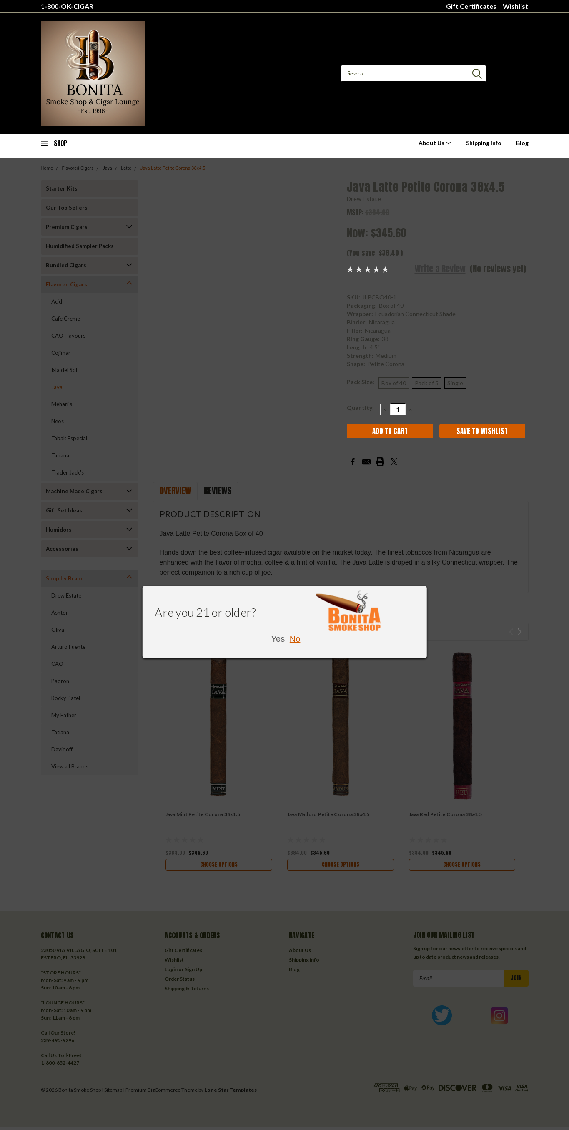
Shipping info (483, 142)
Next (519, 632)
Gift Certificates (471, 6)
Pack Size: (360, 381)
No (295, 638)
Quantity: (360, 407)
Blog (522, 142)
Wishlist (515, 6)
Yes (278, 638)
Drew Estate (364, 198)
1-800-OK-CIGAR (67, 6)
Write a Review (440, 268)
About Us (435, 142)
